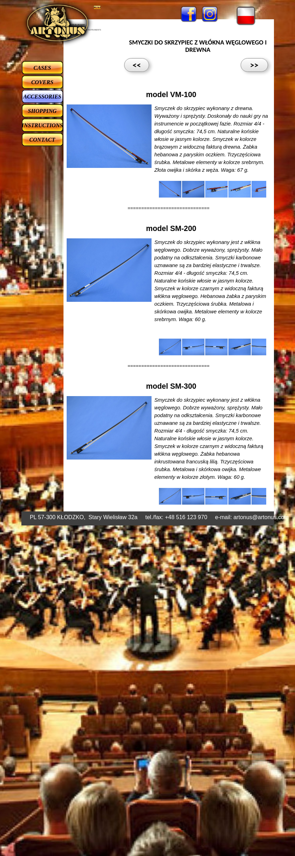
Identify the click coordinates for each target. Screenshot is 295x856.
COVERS (42, 82)
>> (254, 65)
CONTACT (42, 140)
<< (137, 65)
